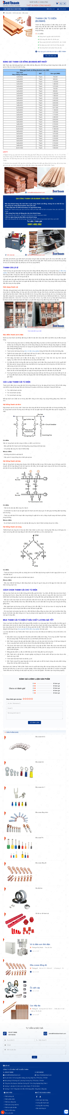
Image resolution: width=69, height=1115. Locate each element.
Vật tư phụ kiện (17, 13)
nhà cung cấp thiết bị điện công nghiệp (28, 629)
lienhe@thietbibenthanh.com (57, 1033)
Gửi (34, 1057)
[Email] (36, 1045)
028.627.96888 (9, 1072)
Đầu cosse (25, 13)
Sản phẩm (8, 13)
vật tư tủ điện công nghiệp (31, 351)
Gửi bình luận (34, 722)
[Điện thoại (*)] (51, 1040)
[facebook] (36, 1096)
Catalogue (61, 9)
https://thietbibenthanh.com (44, 1075)
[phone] (2, 1112)
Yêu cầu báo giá (50, 56)
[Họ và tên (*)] (20, 1040)
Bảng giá (51, 9)
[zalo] (40, 1096)
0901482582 (12, 1034)
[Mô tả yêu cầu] (36, 1051)
